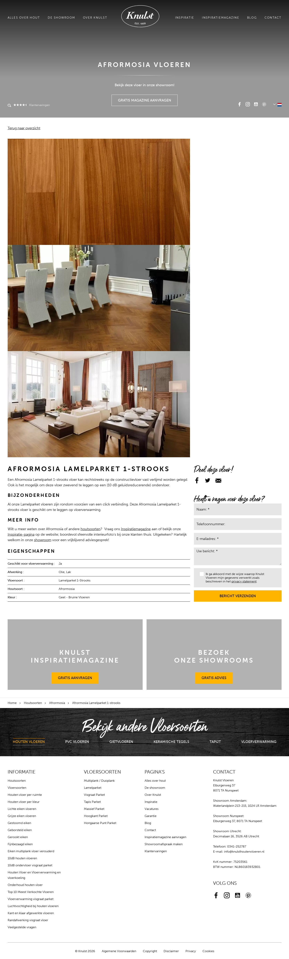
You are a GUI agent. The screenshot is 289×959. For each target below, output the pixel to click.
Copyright (150, 951)
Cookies (208, 951)
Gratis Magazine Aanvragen (145, 98)
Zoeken (9, 106)
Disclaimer (171, 951)
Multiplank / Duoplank (99, 780)
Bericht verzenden (238, 594)
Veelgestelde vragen (22, 927)
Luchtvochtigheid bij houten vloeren (33, 906)
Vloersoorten (17, 788)
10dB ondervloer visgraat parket (30, 865)
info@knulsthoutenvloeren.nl (244, 851)
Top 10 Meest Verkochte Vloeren (31, 892)
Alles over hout (24, 17)
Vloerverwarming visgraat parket (30, 899)
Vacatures (151, 809)
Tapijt (215, 742)
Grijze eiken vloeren (22, 816)
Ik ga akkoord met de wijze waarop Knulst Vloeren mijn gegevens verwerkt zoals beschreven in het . (232, 577)
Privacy (190, 951)
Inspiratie (184, 17)
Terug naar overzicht (24, 128)
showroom (42, 540)
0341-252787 (236, 846)
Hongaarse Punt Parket (100, 823)
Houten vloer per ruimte (25, 795)
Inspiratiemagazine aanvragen (165, 837)
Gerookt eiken (18, 837)
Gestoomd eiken (19, 823)
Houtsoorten (33, 703)
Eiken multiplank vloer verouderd (31, 851)
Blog (252, 17)
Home (12, 703)
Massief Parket (94, 809)
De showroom (61, 17)
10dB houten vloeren (22, 858)
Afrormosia (57, 703)
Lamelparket (92, 788)
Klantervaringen (31, 105)
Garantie (151, 816)
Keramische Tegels (171, 742)
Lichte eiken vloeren (22, 809)
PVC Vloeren (77, 742)
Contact (273, 17)
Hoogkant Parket (96, 816)
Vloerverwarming (258, 742)
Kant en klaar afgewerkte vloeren (31, 913)
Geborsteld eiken (20, 830)
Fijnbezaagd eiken (20, 844)
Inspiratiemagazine (220, 17)
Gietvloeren (121, 742)
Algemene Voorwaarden (119, 951)
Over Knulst (95, 17)
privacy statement (244, 581)
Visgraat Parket (94, 795)
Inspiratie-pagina (21, 534)
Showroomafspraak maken (164, 844)
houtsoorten (91, 529)
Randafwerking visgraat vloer (28, 920)
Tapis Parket (92, 802)
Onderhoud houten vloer (25, 885)
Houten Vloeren (29, 742)
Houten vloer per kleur (24, 802)
